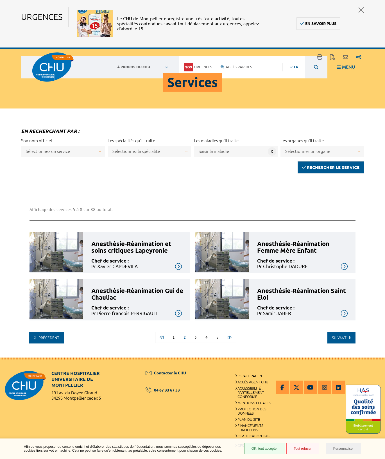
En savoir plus (320, 23)
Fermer (361, 10)
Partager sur (358, 57)
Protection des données (251, 411)
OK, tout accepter (265, 449)
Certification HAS (253, 436)
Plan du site (248, 419)
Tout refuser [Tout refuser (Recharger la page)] (302, 449)
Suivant (339, 337)
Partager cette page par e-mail (345, 57)
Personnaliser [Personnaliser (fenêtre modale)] (343, 449)
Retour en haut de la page (375, 368)
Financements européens (250, 428)
